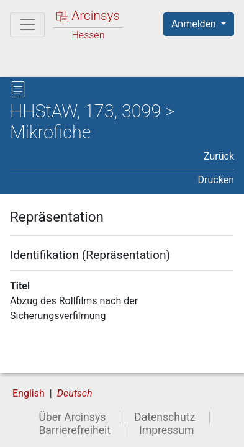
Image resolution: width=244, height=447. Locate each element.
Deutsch (75, 393)
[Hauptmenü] (27, 24)
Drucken (216, 180)
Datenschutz (164, 417)
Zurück (219, 156)
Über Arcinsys (72, 417)
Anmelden (195, 24)
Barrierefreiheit (74, 430)
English (28, 393)
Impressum (166, 430)
